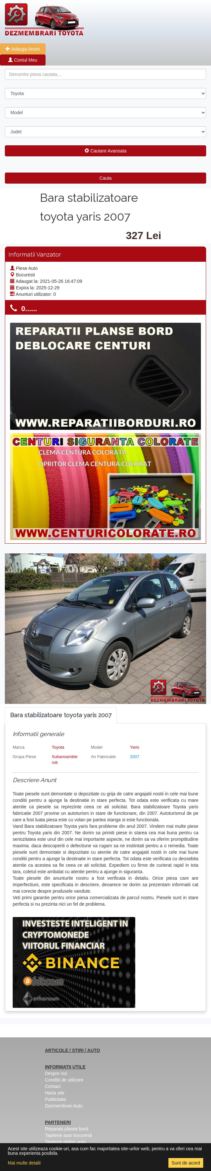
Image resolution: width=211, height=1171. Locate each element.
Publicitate (55, 1099)
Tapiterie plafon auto (65, 1141)
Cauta (105, 178)
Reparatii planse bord (66, 1128)
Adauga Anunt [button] (23, 49)
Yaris (134, 747)
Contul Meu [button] (22, 60)
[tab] (61, 715)
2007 (134, 756)
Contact (52, 1086)
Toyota (58, 747)
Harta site (54, 1092)
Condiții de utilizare (64, 1079)
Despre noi (56, 1073)
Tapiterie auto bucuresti (68, 1135)
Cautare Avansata (105, 150)
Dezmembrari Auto (64, 1105)
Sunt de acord (186, 1162)
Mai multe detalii (24, 1162)
